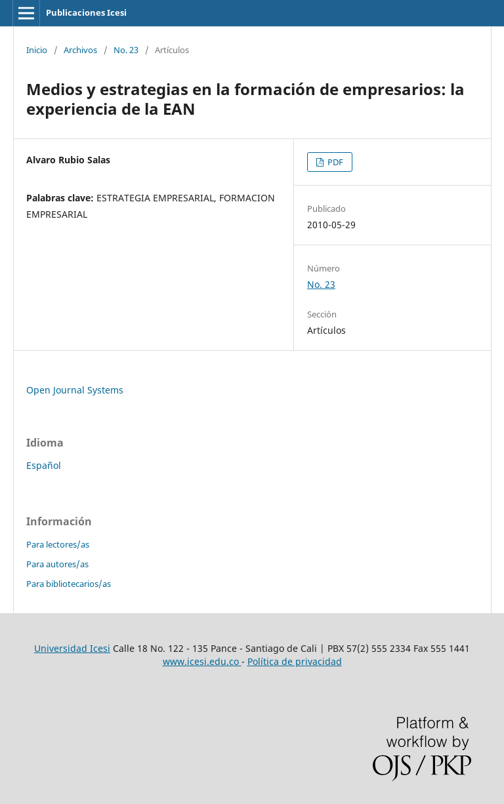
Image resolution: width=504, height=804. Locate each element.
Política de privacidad (294, 661)
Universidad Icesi (72, 648)
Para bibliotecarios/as (68, 584)
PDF (334, 162)
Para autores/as (57, 564)
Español (43, 465)
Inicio (36, 50)
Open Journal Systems (74, 390)
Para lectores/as (57, 544)
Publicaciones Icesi (86, 12)
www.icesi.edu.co (202, 661)
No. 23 (126, 50)
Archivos (80, 50)
